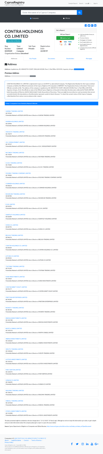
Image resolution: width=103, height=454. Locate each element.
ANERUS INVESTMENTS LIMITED (16, 339)
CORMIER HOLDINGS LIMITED (15, 183)
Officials (67, 18)
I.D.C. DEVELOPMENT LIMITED (15, 142)
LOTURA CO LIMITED (12, 256)
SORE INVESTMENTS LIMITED (15, 277)
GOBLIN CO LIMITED (12, 380)
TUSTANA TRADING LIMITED (15, 266)
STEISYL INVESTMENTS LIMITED (16, 411)
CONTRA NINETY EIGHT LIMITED (16, 287)
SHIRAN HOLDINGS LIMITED (15, 121)
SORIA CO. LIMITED (12, 225)
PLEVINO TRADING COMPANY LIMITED (18, 173)
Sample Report (73, 3)
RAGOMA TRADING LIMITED (15, 390)
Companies (35, 18)
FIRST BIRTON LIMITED (13, 370)
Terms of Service (36, 440)
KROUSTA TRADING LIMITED (15, 132)
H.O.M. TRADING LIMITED (14, 163)
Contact (26, 440)
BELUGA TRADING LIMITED (14, 235)
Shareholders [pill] (70, 58)
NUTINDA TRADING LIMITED (15, 152)
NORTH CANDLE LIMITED (14, 328)
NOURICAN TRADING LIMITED (15, 194)
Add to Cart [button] (65, 38)
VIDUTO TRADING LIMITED (14, 349)
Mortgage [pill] (89, 58)
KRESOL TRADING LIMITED (14, 401)
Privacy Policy (9, 442)
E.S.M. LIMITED (10, 204)
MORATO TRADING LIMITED (15, 308)
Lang (87, 3)
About (7, 440)
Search (81, 3)
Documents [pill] (51, 58)
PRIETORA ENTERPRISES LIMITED (16, 297)
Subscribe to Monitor (14, 41)
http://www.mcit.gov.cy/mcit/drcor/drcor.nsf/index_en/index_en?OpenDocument (69, 426)
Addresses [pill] (14, 58)
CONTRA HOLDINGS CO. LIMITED (16, 245)
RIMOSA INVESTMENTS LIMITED (16, 318)
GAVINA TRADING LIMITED (14, 111)
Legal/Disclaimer (16, 440)
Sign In (95, 3)
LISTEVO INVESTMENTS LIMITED (16, 359)
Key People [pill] (32, 58)
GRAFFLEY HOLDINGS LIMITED (15, 214)
